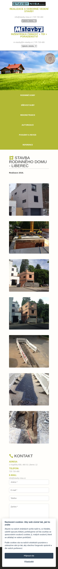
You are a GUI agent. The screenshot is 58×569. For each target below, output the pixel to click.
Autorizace (28, 125)
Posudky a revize (27, 135)
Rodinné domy (27, 95)
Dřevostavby (27, 105)
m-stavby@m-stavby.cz (23, 42)
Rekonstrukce (27, 115)
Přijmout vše (29, 556)
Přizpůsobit (29, 561)
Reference (28, 144)
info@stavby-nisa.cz (23, 17)
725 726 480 (38, 17)
